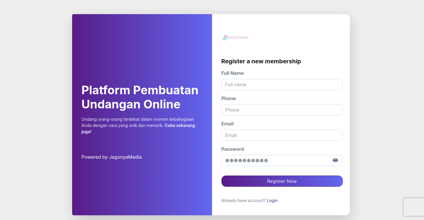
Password (232, 149)
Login (272, 200)
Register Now (282, 181)
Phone (228, 98)
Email (227, 124)
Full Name (232, 73)
